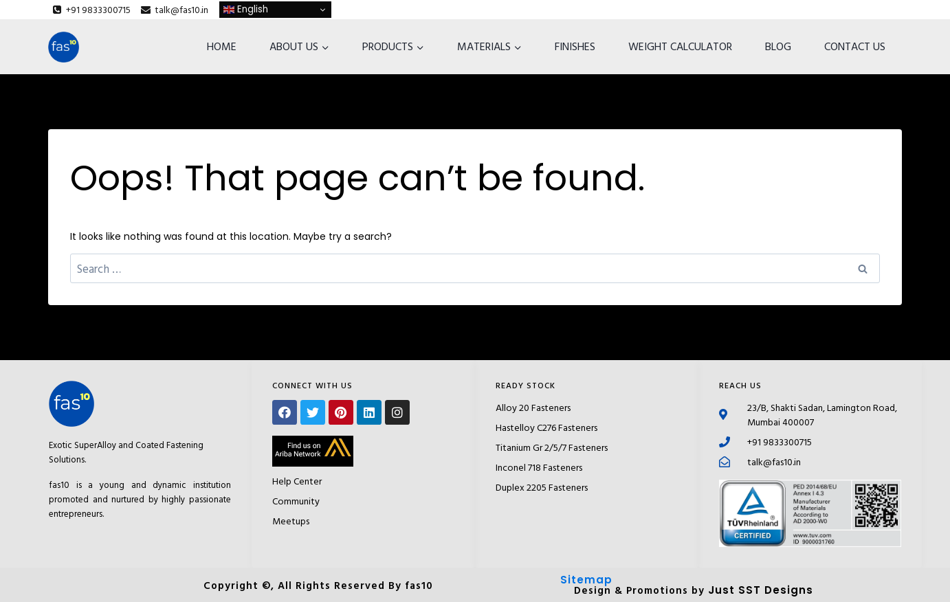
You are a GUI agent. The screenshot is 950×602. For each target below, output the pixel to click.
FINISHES (575, 46)
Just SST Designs (760, 590)
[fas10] (63, 47)
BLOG (778, 46)
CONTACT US (854, 46)
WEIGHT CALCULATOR (680, 46)
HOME (221, 46)
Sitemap (586, 579)
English (245, 9)
